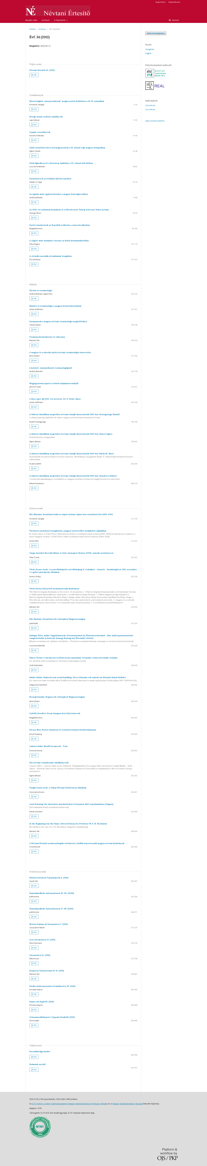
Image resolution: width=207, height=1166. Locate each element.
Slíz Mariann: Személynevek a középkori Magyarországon (57, 619)
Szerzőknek (150, 109)
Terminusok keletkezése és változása (47, 337)
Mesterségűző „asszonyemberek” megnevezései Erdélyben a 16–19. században (66, 101)
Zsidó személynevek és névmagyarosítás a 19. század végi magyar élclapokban (67, 147)
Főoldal (32, 29)
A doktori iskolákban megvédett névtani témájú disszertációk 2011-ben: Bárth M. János (83, 456)
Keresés (175, 20)
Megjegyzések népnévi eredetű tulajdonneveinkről (53, 383)
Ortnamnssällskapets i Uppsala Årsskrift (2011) (52, 1017)
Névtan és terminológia (40, 290)
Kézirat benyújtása (155, 33)
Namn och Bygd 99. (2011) (41, 1001)
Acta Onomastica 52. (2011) (42, 939)
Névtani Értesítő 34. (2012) (42, 70)
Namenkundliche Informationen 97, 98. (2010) (51, 908)
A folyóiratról (60, 20)
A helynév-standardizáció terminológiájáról (50, 368)
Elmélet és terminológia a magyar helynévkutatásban (55, 306)
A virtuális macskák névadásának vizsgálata (50, 256)
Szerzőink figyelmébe (39, 1051)
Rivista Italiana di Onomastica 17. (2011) (48, 924)
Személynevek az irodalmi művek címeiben (50, 178)
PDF (35, 75)
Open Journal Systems (155, 120)
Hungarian (149, 49)
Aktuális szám (31, 20)
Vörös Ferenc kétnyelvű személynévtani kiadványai (83, 595)
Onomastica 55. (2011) (39, 955)
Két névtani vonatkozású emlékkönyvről (83, 767)
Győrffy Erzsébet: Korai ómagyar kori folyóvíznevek (54, 713)
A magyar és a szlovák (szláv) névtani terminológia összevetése (60, 352)
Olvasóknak (150, 105)
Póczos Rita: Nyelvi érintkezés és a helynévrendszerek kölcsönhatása (62, 730)
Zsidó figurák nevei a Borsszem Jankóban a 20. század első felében (61, 163)
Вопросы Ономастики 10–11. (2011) (46, 970)
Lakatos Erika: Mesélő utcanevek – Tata (48, 746)
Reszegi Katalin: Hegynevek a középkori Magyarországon (57, 697)
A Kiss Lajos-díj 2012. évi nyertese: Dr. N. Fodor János (55, 399)
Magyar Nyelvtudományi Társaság (127, 1103)
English (148, 53)
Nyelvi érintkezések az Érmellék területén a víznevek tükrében (59, 225)
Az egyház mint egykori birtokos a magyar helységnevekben (58, 194)
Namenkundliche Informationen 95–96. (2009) (51, 893)
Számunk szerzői (37, 1064)
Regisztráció (160, 2)
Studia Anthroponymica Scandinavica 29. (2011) (52, 986)
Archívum (46, 20)
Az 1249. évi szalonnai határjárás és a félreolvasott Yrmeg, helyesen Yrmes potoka (69, 209)
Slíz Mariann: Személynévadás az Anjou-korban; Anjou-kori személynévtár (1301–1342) (71, 514)
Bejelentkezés (174, 2)
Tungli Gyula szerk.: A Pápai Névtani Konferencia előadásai (57, 787)
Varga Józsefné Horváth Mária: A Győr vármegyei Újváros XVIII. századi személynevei (71, 553)
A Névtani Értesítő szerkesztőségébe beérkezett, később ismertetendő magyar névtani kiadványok (76, 843)
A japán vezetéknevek (39, 132)
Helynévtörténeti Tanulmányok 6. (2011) (48, 877)
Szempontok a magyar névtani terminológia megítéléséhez (58, 321)
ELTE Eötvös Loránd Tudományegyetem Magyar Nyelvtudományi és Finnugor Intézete (70, 1103)
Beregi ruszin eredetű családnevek (46, 116)
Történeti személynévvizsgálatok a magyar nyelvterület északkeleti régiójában (83, 534)
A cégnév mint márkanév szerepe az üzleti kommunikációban (59, 240)
